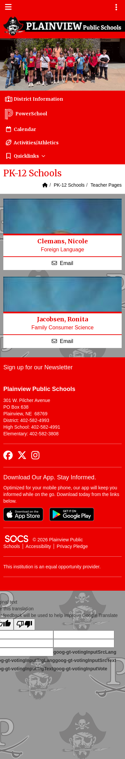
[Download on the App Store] (23, 514)
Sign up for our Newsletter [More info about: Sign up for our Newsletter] (38, 367)
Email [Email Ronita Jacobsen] (66, 341)
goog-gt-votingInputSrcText (85, 660)
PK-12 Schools (69, 185)
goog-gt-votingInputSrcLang (84, 652)
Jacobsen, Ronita (62, 319)
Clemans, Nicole (62, 241)
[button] (62, 156)
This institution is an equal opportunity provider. (52, 566)
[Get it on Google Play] (71, 514)
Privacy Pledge (72, 546)
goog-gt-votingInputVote (80, 668)
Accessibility (38, 546)
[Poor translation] (24, 624)
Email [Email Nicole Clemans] (66, 263)
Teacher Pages (106, 185)
